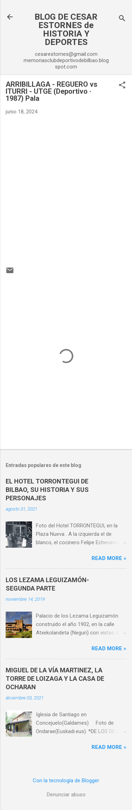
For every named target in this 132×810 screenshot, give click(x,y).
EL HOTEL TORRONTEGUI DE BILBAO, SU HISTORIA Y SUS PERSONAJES (47, 490)
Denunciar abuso (66, 794)
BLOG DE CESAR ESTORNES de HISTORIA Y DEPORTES (66, 29)
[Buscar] (122, 19)
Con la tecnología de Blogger (66, 780)
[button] (122, 86)
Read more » (109, 558)
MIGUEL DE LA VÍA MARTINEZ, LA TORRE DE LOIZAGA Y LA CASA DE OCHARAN (55, 678)
